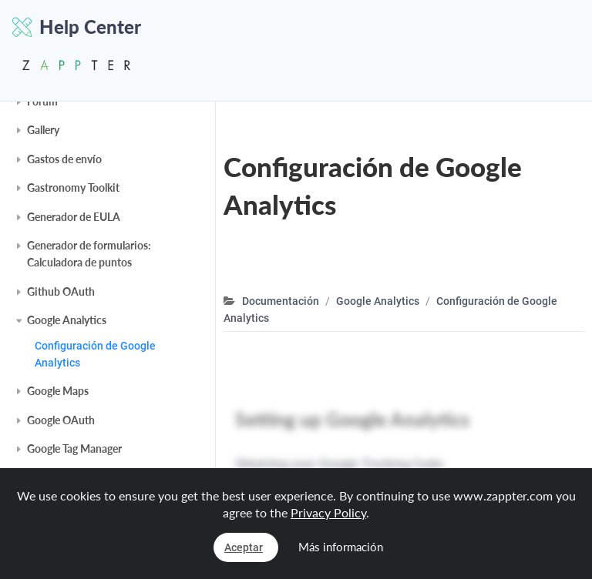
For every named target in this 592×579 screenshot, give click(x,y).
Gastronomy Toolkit (73, 187)
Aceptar (243, 547)
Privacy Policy (328, 512)
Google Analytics (66, 319)
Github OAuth (61, 291)
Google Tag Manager (74, 448)
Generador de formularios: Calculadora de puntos (89, 254)
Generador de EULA (73, 216)
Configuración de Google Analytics (95, 354)
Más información (340, 547)
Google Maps (58, 390)
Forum (42, 101)
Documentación (280, 301)
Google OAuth (61, 420)
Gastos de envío (64, 159)
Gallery (43, 129)
